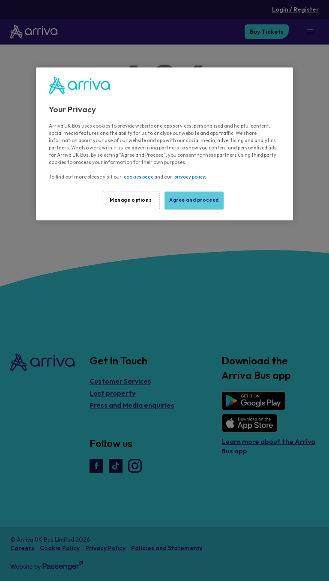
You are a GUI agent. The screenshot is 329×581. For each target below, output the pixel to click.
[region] (164, 143)
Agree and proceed (194, 200)
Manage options (131, 200)
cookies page (138, 177)
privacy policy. (190, 177)
